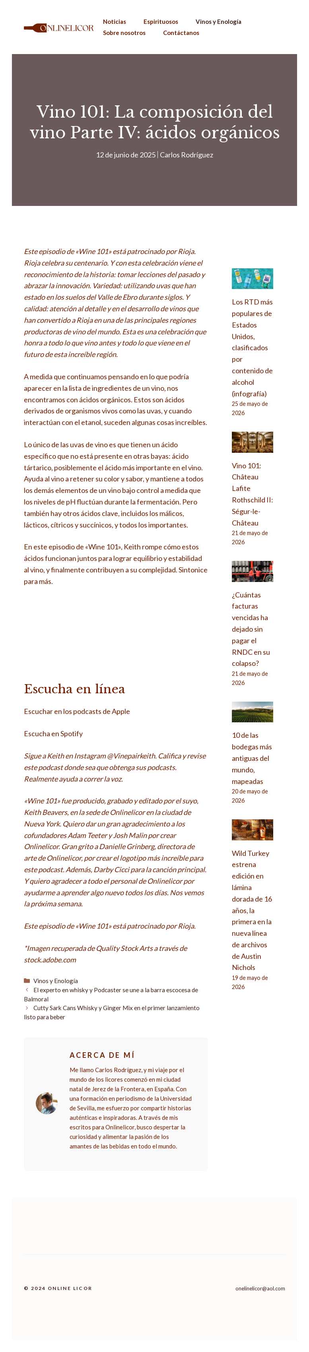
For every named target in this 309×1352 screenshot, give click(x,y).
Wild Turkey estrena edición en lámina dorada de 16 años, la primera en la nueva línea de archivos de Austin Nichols (252, 910)
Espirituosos (161, 21)
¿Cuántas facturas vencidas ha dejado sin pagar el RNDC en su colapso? (251, 629)
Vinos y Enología (218, 21)
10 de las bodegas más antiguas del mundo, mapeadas (252, 758)
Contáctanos (181, 32)
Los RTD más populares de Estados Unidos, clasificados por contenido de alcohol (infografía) (252, 347)
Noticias (114, 21)
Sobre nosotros (124, 32)
